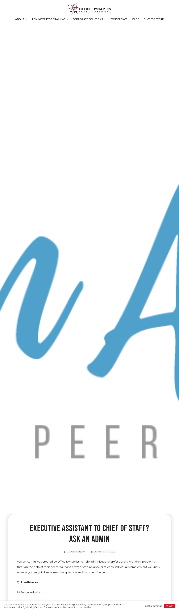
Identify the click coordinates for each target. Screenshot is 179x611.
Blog (135, 19)
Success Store (154, 19)
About (21, 19)
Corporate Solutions (89, 19)
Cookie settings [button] (153, 606)
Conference (119, 19)
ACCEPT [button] (170, 606)
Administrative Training (50, 19)
